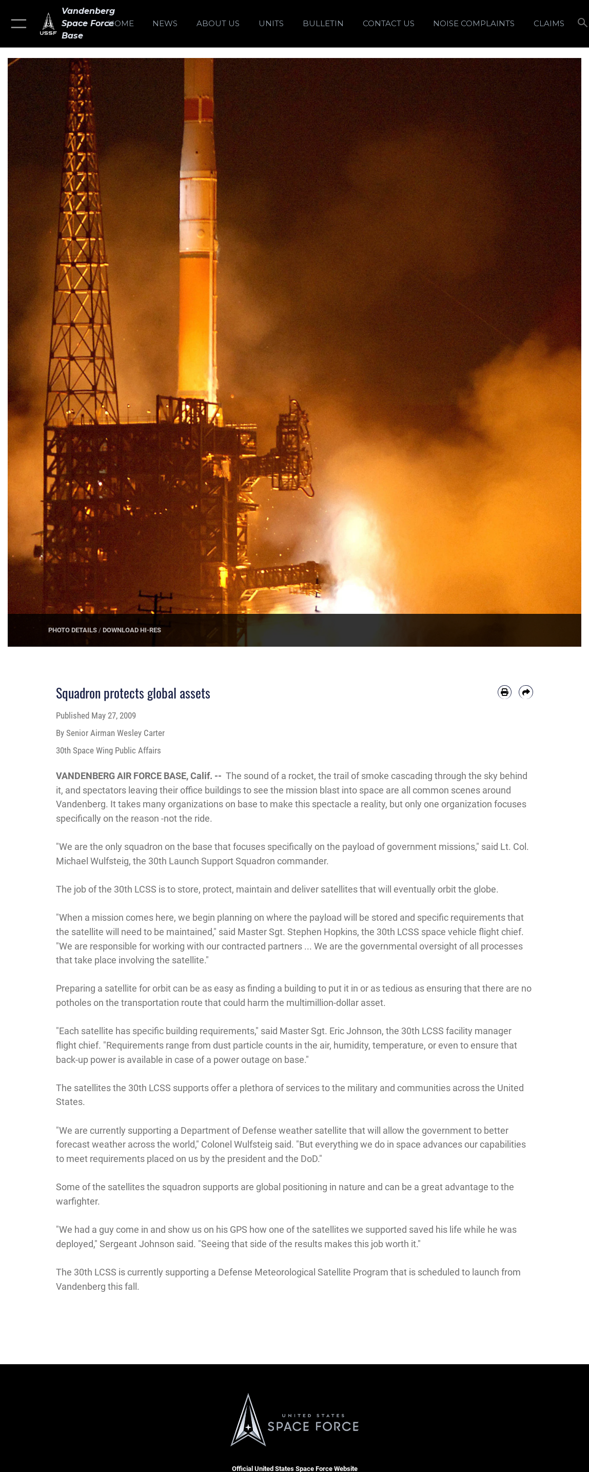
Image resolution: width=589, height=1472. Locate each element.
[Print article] (505, 692)
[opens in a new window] (474, 23)
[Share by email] (526, 692)
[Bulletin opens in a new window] (323, 23)
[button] (16, 23)
